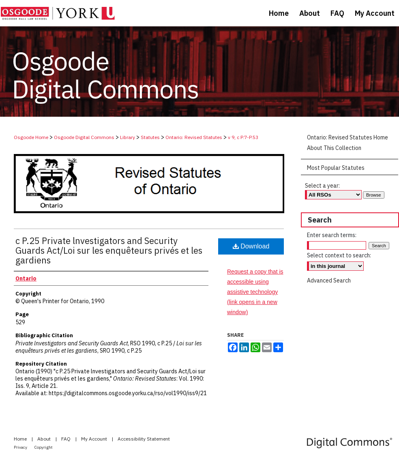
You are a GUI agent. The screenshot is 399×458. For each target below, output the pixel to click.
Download (251, 246)
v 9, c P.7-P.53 (243, 137)
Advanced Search (329, 280)
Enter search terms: (331, 235)
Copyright (43, 447)
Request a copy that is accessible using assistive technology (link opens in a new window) (255, 292)
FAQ (66, 439)
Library (127, 137)
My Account (94, 439)
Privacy (21, 447)
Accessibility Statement (144, 439)
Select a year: (322, 185)
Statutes (150, 137)
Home (21, 439)
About (44, 439)
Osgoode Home (31, 137)
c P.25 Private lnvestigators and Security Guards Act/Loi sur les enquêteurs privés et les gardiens (108, 250)
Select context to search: (339, 255)
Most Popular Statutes (336, 167)
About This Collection (334, 148)
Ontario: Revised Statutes (193, 137)
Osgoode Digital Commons (84, 137)
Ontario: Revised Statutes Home (347, 137)
